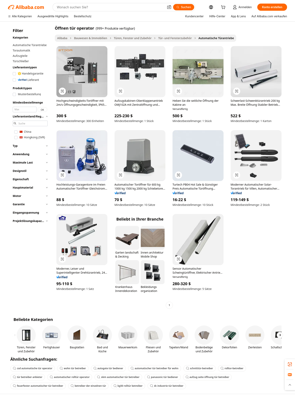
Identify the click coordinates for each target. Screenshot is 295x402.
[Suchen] (183, 7)
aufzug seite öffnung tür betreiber (207, 377)
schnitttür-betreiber (199, 368)
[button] (169, 7)
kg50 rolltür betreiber (128, 385)
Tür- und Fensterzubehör (175, 38)
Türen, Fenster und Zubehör (133, 38)
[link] (290, 364)
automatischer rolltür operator (70, 377)
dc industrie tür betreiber (166, 385)
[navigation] (30, 167)
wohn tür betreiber (73, 368)
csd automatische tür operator (32, 368)
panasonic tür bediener (162, 377)
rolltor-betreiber (232, 368)
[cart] (224, 7)
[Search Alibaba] (110, 7)
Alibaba (62, 38)
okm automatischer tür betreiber (118, 377)
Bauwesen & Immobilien (90, 38)
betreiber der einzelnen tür (88, 385)
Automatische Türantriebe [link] (216, 38)
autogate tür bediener (108, 368)
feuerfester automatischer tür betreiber (38, 385)
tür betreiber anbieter (27, 377)
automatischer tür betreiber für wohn (154, 368)
